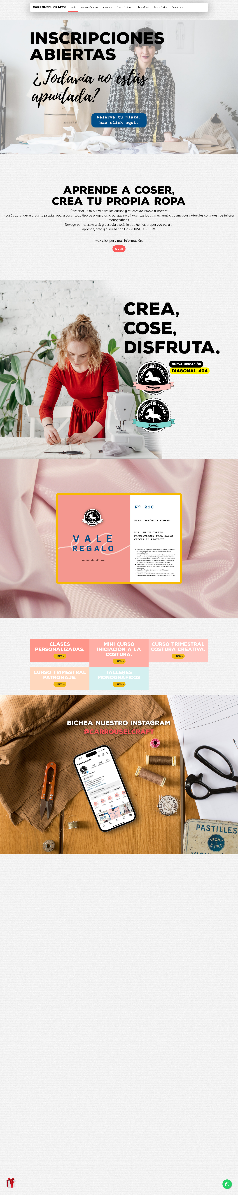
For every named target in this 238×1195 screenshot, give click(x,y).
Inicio (73, 7)
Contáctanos (178, 7)
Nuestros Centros (89, 7)
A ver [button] (119, 249)
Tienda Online (160, 7)
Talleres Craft (142, 7)
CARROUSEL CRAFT (49, 7)
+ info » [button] (60, 656)
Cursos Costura (124, 7)
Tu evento (107, 7)
